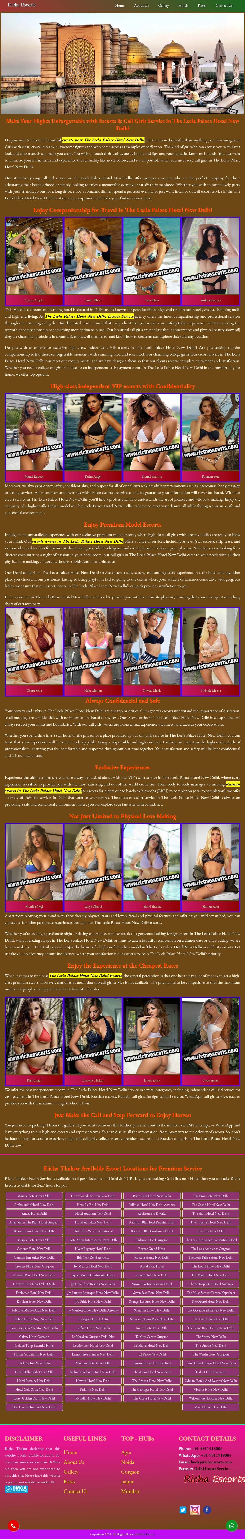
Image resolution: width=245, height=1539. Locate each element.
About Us (141, 5)
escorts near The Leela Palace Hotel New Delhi (103, 140)
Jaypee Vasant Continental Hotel (93, 1275)
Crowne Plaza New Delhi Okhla (34, 1284)
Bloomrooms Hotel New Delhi (34, 1231)
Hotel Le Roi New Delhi (93, 1204)
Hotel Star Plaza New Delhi (93, 1222)
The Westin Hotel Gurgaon (211, 1354)
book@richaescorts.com (211, 1462)
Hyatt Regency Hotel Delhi (93, 1248)
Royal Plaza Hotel (152, 1266)
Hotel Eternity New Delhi (34, 1380)
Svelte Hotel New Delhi (151, 1328)
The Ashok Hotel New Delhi (152, 1372)
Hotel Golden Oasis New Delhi (34, 1398)
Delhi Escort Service (211, 1468)
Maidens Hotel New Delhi (93, 1363)
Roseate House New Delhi (151, 1257)
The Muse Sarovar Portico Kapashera (211, 1292)
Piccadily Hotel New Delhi (93, 1398)
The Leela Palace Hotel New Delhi (211, 1257)
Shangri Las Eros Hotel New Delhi (152, 1301)
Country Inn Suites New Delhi (34, 1257)
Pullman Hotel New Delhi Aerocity (152, 1204)
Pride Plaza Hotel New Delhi (152, 1196)
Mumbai (130, 1491)
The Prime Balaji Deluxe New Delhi (210, 1328)
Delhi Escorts (146, 1534)
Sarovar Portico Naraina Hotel (152, 1284)
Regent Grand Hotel (152, 1248)
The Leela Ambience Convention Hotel (211, 1240)
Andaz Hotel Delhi (34, 1213)
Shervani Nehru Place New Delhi (152, 1319)
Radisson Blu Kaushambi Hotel (152, 1231)
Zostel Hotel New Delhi (211, 1407)
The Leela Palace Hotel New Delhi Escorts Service (89, 316)
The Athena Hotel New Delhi (152, 1380)
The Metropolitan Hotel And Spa (211, 1284)
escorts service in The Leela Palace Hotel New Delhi (77, 541)
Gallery (163, 5)
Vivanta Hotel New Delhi (211, 1389)
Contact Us (224, 5)
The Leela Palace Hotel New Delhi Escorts (85, 975)
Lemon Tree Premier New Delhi (93, 1354)
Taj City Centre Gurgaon (151, 1336)
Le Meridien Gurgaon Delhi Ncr (93, 1336)
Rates (202, 5)
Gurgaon (130, 1471)
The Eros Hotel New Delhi (211, 1196)
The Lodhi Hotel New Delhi (211, 1266)
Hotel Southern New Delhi (93, 1213)
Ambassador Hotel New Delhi (34, 1204)
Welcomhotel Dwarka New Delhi (211, 1398)
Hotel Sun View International (93, 1231)
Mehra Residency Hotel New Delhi (93, 1372)
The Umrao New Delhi (210, 1345)
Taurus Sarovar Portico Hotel (152, 1363)
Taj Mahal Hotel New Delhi (152, 1345)
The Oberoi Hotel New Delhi (210, 1301)
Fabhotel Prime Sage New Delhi (34, 1319)
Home (119, 5)
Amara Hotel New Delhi (34, 1196)
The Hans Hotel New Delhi (210, 1213)
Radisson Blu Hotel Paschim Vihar (152, 1222)
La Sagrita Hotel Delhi (93, 1319)
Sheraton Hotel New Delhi (152, 1310)
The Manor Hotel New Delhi (210, 1275)
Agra (126, 1452)
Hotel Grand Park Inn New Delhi (93, 1196)
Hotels (183, 5)
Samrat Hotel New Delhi (152, 1275)
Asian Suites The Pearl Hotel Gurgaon (34, 1222)
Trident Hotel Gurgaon (210, 1372)
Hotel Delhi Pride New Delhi (34, 1372)
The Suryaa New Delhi (211, 1336)
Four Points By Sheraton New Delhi (34, 1328)
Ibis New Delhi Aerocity (93, 1257)
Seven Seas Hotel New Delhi (152, 1292)
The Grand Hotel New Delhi (211, 1204)
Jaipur (127, 1481)
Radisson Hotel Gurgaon (151, 1240)
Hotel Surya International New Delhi (93, 1240)
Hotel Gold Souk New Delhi (34, 1389)
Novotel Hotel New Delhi (93, 1380)
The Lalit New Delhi (211, 1231)
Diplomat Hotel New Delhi (34, 1292)
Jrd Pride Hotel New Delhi (93, 1301)
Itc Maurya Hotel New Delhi (93, 1266)
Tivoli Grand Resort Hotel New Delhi (211, 1363)
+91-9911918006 (207, 1448)
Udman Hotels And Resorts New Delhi (211, 1380)
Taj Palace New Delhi (152, 1354)
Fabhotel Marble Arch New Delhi (34, 1310)
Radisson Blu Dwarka (152, 1213)
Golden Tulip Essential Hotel (34, 1345)
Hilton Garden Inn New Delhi (34, 1354)
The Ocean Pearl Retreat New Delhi (210, 1310)
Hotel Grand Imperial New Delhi (34, 1407)
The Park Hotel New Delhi (211, 1319)
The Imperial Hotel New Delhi (210, 1222)
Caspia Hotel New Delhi (34, 1240)
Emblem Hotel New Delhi (34, 1301)
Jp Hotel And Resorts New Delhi (93, 1284)
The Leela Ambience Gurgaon (211, 1248)
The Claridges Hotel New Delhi (152, 1389)
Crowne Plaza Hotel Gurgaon (34, 1266)
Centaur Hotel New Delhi (34, 1248)
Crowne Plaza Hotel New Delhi (34, 1275)
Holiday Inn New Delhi (34, 1363)
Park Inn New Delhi (93, 1389)
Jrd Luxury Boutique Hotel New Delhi (93, 1292)
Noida (127, 1461)
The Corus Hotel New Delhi (152, 1398)
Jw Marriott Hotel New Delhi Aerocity (93, 1310)
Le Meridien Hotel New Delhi (93, 1345)
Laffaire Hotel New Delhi (93, 1328)
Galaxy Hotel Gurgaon (34, 1336)
